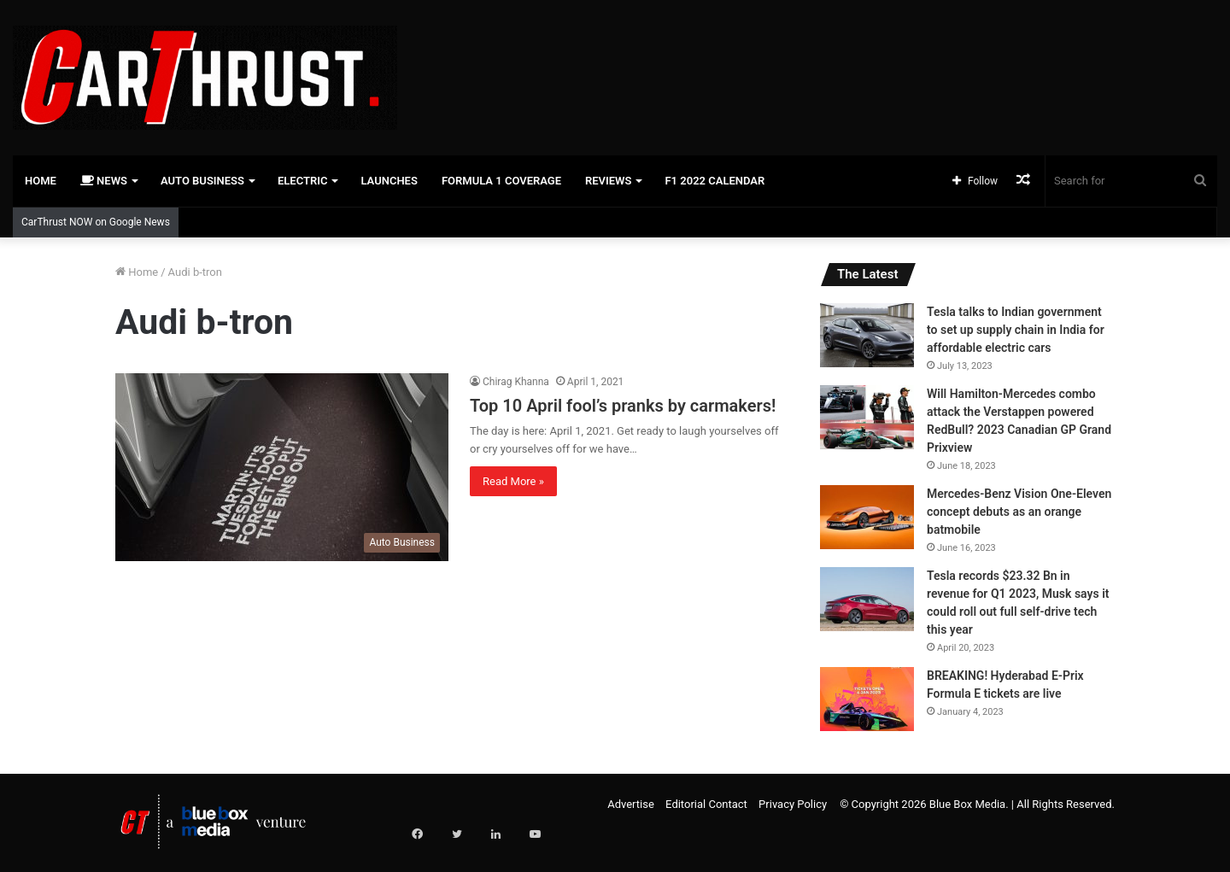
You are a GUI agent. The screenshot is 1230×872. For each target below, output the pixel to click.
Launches (388, 180)
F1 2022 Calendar (714, 180)
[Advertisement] (820, 55)
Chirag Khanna (516, 382)
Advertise (630, 804)
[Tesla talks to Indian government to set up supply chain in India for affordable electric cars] (867, 335)
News (103, 180)
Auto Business (202, 180)
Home (40, 180)
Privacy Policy (792, 804)
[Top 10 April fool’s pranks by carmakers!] (281, 467)
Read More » (513, 481)
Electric (303, 180)
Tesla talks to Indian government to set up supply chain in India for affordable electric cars (1015, 329)
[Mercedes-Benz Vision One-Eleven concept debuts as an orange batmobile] (867, 517)
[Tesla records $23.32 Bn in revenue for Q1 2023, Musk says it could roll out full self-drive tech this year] (867, 599)
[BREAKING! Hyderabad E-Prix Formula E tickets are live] (867, 699)
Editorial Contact (706, 804)
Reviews (608, 180)
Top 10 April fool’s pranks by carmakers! (623, 405)
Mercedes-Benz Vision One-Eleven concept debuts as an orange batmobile (1019, 511)
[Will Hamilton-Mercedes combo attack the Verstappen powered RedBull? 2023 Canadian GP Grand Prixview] (867, 417)
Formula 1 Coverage (501, 180)
